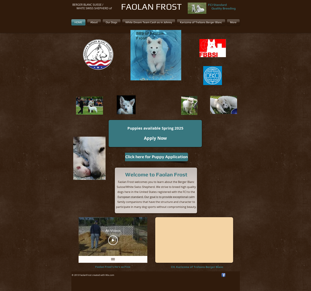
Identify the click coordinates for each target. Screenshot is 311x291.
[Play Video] (113, 240)
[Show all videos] (113, 259)
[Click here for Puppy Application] (156, 157)
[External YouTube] (194, 240)
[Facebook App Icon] (223, 275)
